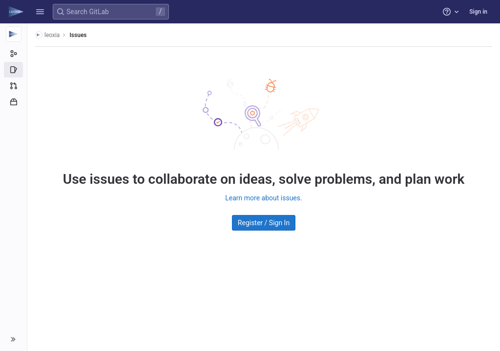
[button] (40, 12)
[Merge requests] (13, 86)
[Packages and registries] (13, 102)
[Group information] (13, 53)
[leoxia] (13, 34)
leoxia (47, 35)
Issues (77, 35)
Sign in (478, 11)
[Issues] (13, 70)
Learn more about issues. (263, 198)
